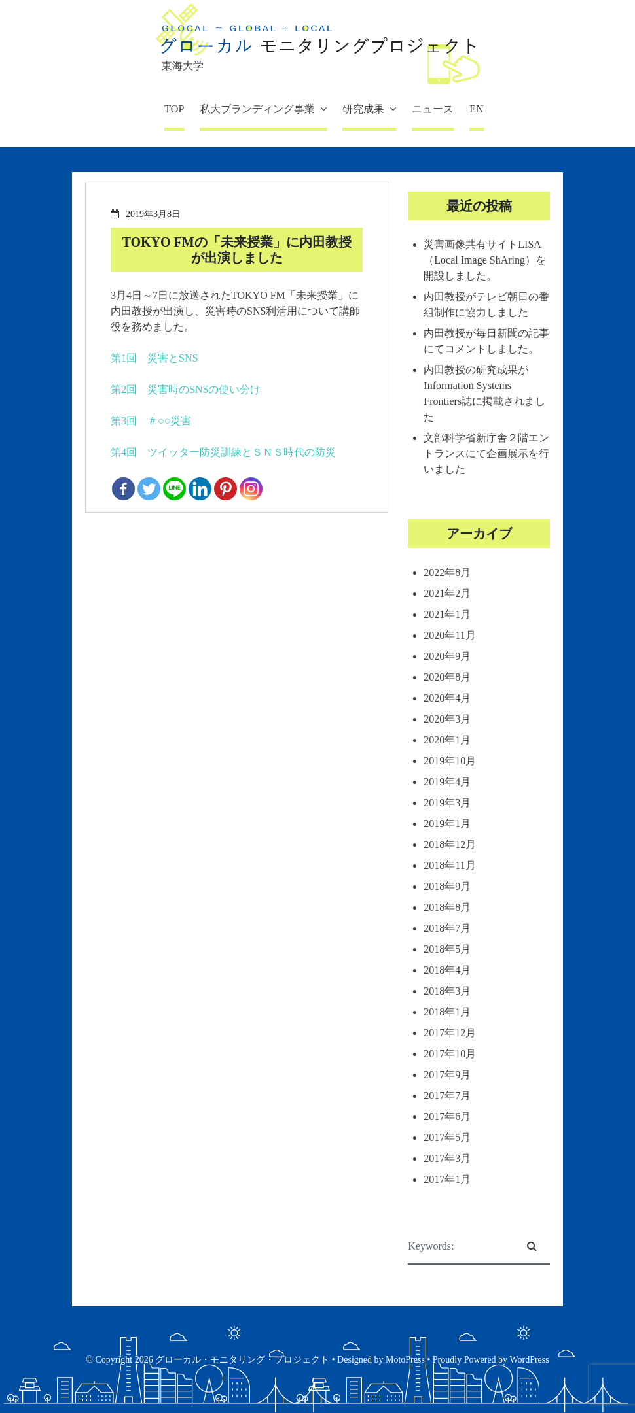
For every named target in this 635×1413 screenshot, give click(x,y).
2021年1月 (447, 614)
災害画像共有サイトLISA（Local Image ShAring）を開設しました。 (485, 260)
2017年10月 (450, 1053)
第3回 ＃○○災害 (151, 420)
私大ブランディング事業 (257, 108)
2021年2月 (447, 593)
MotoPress (405, 1360)
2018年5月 (447, 949)
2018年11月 (449, 865)
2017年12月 (450, 1032)
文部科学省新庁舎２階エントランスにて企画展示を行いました (486, 453)
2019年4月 (447, 781)
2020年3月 (447, 718)
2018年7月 (447, 928)
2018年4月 (447, 970)
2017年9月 (447, 1074)
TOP (174, 108)
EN (476, 108)
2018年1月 (447, 1011)
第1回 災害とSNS (154, 358)
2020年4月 (447, 698)
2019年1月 (447, 823)
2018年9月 (447, 886)
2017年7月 (447, 1095)
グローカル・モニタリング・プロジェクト (242, 1360)
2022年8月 (447, 572)
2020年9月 (447, 656)
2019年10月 (450, 760)
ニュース (433, 108)
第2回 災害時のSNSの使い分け (186, 389)
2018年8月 (447, 907)
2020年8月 (447, 677)
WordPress (529, 1360)
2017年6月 (447, 1116)
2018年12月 (450, 844)
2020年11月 (449, 635)
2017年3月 (447, 1158)
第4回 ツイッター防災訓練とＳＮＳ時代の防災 (223, 452)
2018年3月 (447, 990)
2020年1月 (447, 739)
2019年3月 (447, 802)
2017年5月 (447, 1137)
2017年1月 (447, 1179)
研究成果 (363, 108)
